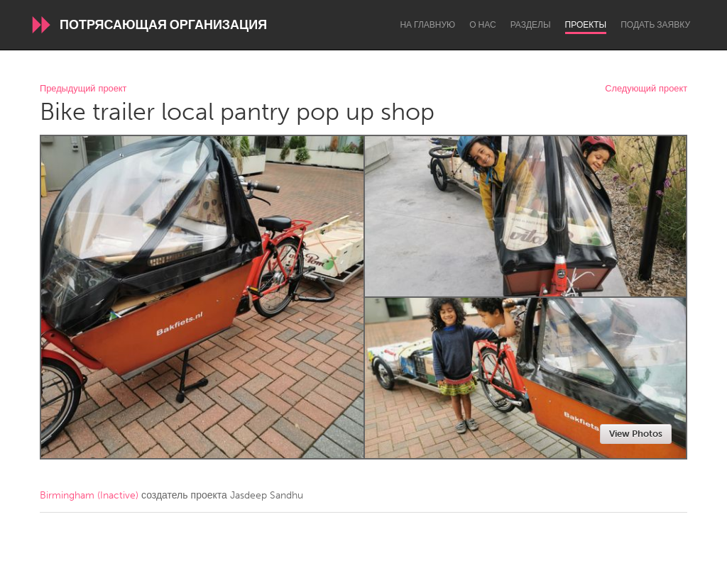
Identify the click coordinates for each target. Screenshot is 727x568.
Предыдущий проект (83, 89)
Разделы (530, 25)
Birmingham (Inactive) (89, 495)
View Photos (635, 433)
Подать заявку (655, 25)
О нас (482, 25)
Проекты (586, 25)
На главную (427, 25)
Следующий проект (646, 89)
